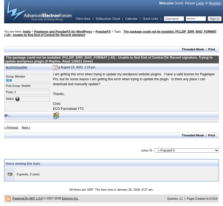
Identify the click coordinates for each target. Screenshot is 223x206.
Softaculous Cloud (108, 18)
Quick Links (150, 18)
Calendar (131, 18)
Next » (26, 127)
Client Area (83, 18)
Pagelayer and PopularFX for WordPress (63, 31)
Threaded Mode (193, 49)
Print (211, 49)
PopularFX (103, 31)
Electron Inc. (70, 198)
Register (215, 3)
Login (200, 3)
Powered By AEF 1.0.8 (27, 198)
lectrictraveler (16, 67)
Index (27, 31)
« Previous (11, 127)
